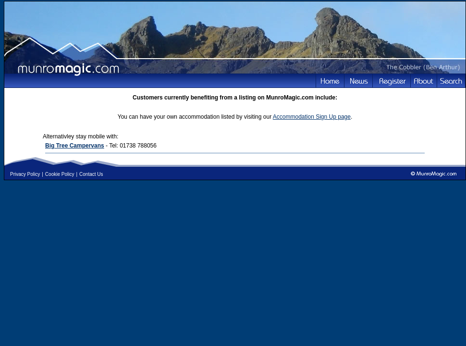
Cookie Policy (59, 174)
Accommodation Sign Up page (312, 116)
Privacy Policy (25, 174)
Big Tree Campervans (74, 145)
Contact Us (91, 174)
